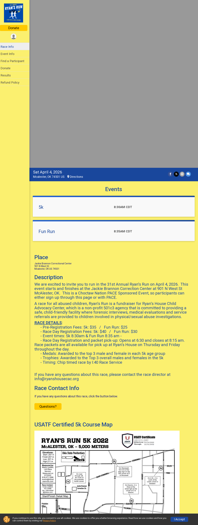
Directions (78, 11)
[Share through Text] (188, 9)
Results (8, 75)
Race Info (9, 46)
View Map (115, 399)
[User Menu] (16, 36)
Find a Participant (14, 61)
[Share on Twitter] (176, 9)
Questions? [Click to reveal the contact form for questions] (50, 242)
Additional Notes (51, 474)
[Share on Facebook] (170, 9)
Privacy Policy (49, 520)
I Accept (179, 519)
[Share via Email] (182, 9)
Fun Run (49, 66)
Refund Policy (12, 82)
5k (43, 42)
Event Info (10, 54)
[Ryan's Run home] (15, 12)
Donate (15, 28)
